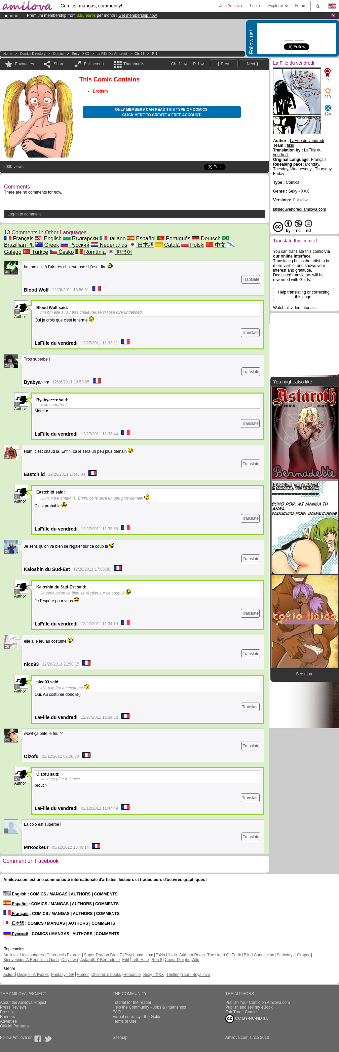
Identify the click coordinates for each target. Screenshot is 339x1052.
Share (58, 64)
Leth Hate (140, 959)
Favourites (24, 64)
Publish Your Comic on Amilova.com (257, 1002)
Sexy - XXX (80, 54)
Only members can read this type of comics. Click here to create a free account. (162, 112)
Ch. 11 (139, 54)
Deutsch (206, 238)
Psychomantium (138, 955)
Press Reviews (13, 1007)
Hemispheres (32, 955)
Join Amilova (230, 5)
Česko (62, 252)
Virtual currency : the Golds (137, 1016)
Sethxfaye (286, 955)
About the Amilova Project (23, 1002)
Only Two (69, 959)
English (48, 238)
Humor (83, 974)
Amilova (10, 955)
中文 (215, 245)
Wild (195, 959)
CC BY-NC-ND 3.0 (247, 1018)
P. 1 (155, 54)
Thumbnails (133, 64)
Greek (47, 245)
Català (167, 245)
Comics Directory (32, 54)
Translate (250, 279)
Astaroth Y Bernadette (100, 959)
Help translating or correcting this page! (303, 294)
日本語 (141, 245)
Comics (58, 54)
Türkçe (35, 252)
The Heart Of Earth (224, 955)
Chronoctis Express (63, 955)
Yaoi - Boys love (195, 974)
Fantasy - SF (62, 974)
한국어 (119, 252)
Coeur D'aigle (177, 959)
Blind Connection (259, 955)
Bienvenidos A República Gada (31, 959)
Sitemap (120, 1037)
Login (255, 5)
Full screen (94, 64)
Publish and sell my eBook (249, 1007)
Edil (125, 959)
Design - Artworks (33, 974)
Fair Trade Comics (241, 1012)
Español (141, 238)
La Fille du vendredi (112, 54)
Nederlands (109, 245)
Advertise (8, 1021)
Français (19, 238)
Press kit (7, 1012)
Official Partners (14, 1026)
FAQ (117, 1012)
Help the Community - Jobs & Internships (149, 1007)
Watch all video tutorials (294, 307)
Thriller (173, 974)
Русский (75, 245)
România (90, 252)
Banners (7, 1016)
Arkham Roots (192, 955)
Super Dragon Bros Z (103, 955)
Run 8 (156, 959)
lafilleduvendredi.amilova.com (299, 209)
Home (7, 54)
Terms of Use (125, 1021)
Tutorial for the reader (132, 1002)
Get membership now (137, 15)
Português (173, 238)
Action (8, 974)
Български (80, 238)
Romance (132, 974)
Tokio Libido (166, 955)
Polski (192, 245)
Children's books (106, 974)
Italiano (113, 238)
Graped (303, 955)
